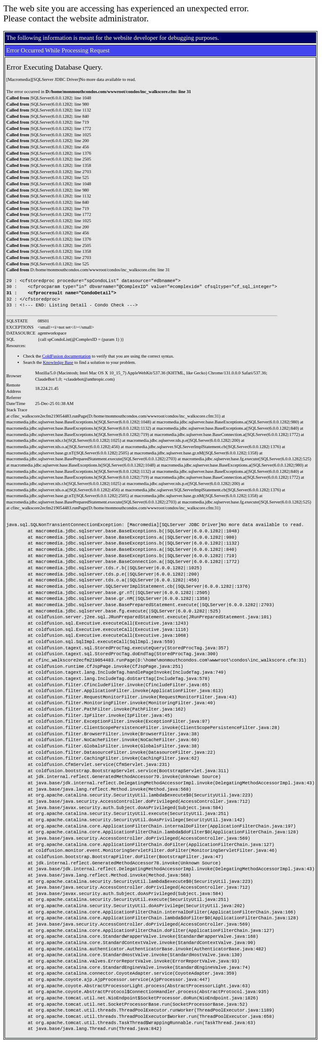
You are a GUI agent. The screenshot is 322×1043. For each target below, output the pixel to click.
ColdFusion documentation (66, 356)
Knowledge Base (58, 362)
